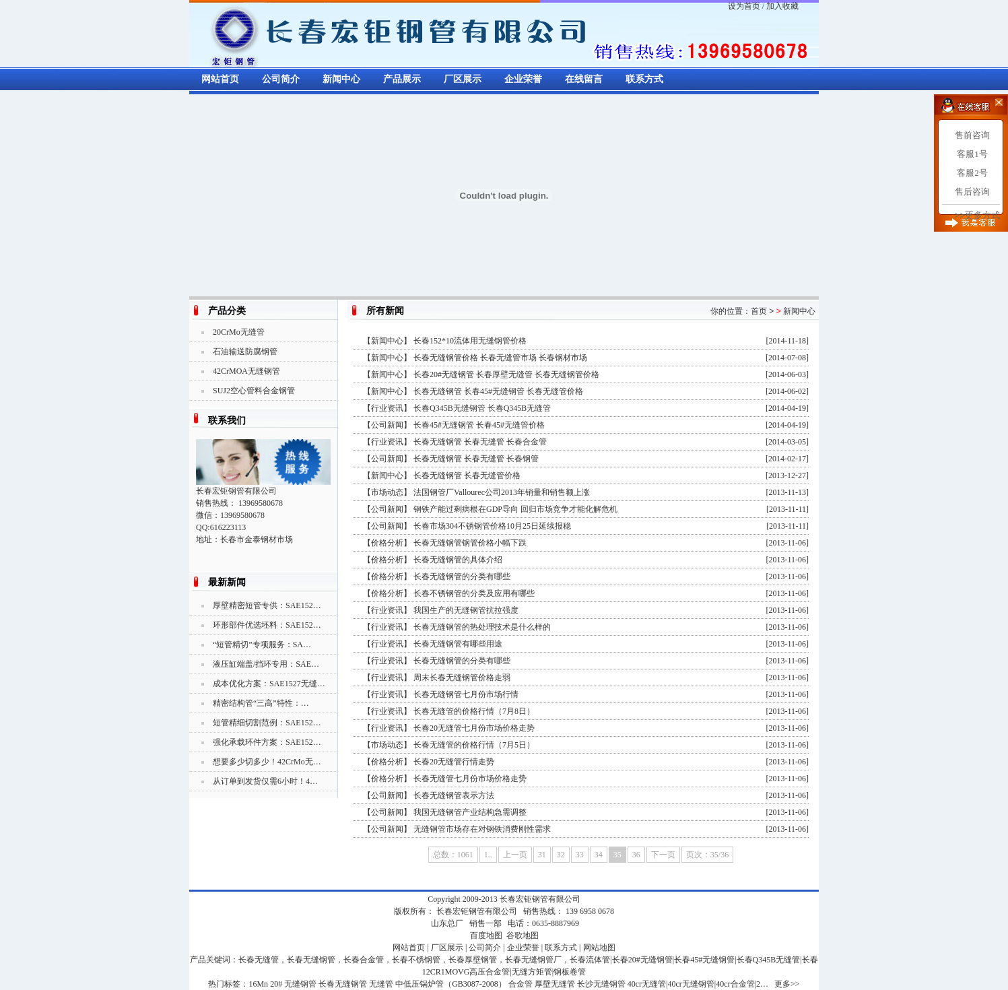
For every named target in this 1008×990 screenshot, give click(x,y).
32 (561, 854)
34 (599, 854)
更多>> (787, 984)
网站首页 (220, 79)
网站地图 (599, 947)
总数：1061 (453, 854)
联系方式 (644, 79)
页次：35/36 (707, 854)
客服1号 (972, 154)
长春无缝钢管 (342, 984)
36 (636, 854)
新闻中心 (341, 79)
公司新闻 (387, 425)
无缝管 (381, 984)
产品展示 (402, 79)
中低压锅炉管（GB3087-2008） (450, 984)
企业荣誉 (523, 79)
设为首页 (744, 6)
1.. (488, 854)
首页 (759, 311)
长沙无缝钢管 (601, 984)
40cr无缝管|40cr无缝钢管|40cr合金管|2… (698, 984)
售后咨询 (972, 192)
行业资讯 (387, 408)
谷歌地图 (522, 935)
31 (542, 854)
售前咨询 (972, 135)
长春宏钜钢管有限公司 (540, 899)
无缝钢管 (300, 984)
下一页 (663, 854)
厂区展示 (462, 79)
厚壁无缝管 (555, 984)
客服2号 (972, 173)
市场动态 (387, 492)
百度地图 (486, 935)
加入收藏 (782, 6)
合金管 (520, 984)
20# (276, 984)
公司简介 (281, 79)
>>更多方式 (977, 215)
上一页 (515, 854)
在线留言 (584, 79)
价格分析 (387, 543)
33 (580, 854)
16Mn (258, 984)
